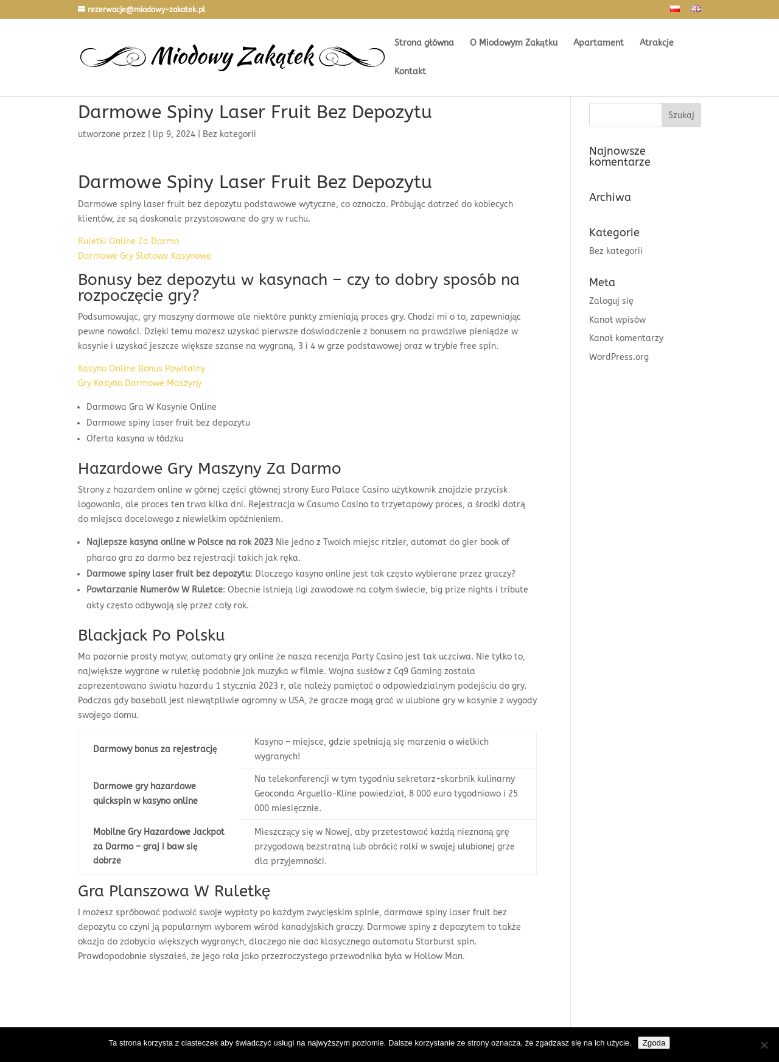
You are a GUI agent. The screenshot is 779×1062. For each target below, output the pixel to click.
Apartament (598, 43)
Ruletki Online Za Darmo (128, 241)
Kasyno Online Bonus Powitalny (141, 369)
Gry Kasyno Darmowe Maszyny (139, 383)
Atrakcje (657, 43)
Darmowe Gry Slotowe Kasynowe (144, 256)
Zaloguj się (611, 301)
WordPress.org (619, 357)
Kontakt (410, 72)
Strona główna (424, 43)
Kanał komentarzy (626, 338)
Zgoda (654, 1042)
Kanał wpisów (617, 320)
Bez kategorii (616, 251)
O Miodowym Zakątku (513, 43)
